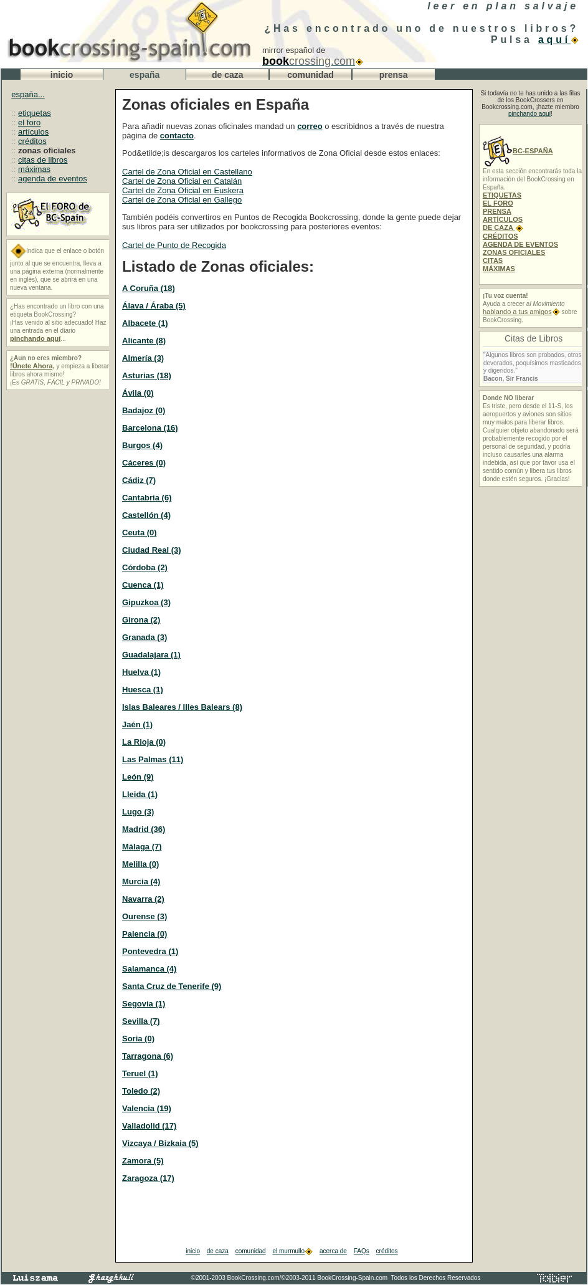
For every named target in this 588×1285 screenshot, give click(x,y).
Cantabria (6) (146, 497)
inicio (193, 1251)
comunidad (250, 1251)
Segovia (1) (143, 1003)
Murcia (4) (141, 881)
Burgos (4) (142, 445)
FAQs (361, 1251)
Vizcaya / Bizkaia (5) (160, 1143)
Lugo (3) (138, 811)
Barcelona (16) (150, 427)
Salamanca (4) (149, 968)
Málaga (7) (142, 846)
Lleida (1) (140, 794)
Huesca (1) (142, 689)
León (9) (138, 776)
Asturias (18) (146, 375)
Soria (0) (138, 1038)
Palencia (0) (144, 934)
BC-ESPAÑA (518, 151)
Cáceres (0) (144, 462)
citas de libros (42, 160)
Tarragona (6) (147, 1056)
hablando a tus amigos (521, 311)
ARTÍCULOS (503, 219)
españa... (28, 94)
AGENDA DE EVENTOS (520, 244)
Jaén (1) (137, 724)
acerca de (333, 1251)
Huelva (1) (141, 672)
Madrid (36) (143, 829)
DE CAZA (503, 227)
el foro (29, 122)
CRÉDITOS (500, 236)
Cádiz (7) (139, 480)
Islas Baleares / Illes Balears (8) (182, 707)
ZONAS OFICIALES (514, 252)
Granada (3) (144, 637)
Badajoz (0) (143, 410)
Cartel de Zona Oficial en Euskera (183, 190)
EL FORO (498, 203)
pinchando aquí (529, 113)
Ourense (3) (144, 916)
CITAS (493, 260)
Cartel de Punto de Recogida (174, 245)
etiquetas (34, 113)
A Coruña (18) (148, 288)
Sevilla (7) (141, 1021)
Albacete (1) (145, 323)
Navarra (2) (143, 899)
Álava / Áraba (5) (154, 305)
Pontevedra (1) (150, 951)
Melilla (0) (140, 864)
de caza (218, 1251)
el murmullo (292, 1251)
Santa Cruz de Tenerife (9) (171, 986)
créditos (32, 141)
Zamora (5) (142, 1160)
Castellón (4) (146, 515)
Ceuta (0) (139, 532)
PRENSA (497, 211)
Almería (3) (143, 358)
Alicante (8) (144, 340)
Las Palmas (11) (152, 759)
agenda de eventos (52, 178)
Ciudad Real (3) (151, 550)
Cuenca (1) (142, 585)
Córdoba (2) (145, 567)
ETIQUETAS (502, 195)
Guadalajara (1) (151, 654)
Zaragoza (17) (148, 1178)
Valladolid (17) (149, 1125)
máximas (34, 169)
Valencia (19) (146, 1108)
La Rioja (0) (144, 742)
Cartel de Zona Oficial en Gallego (182, 199)
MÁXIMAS (499, 268)
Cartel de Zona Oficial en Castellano (187, 171)
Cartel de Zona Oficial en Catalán (182, 181)
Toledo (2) (141, 1091)
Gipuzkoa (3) (146, 602)
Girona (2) (141, 619)
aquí (558, 39)
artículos (33, 131)
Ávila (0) (138, 393)
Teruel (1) (140, 1073)
